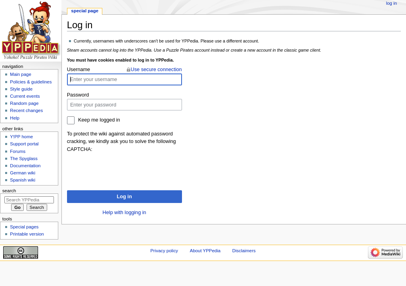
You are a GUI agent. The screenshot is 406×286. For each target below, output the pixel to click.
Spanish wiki (22, 180)
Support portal (24, 143)
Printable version (27, 234)
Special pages (24, 226)
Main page (20, 74)
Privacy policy (164, 250)
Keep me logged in (99, 120)
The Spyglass (23, 158)
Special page (84, 10)
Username (78, 69)
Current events (25, 96)
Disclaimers (244, 250)
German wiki (22, 172)
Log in (124, 196)
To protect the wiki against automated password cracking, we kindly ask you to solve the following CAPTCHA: (121, 141)
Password (78, 95)
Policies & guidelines (31, 81)
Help (14, 118)
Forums (17, 151)
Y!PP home (21, 136)
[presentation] (127, 168)
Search (9, 190)
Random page (24, 103)
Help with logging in (124, 212)
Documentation (25, 165)
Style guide (21, 89)
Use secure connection (156, 69)
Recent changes (26, 110)
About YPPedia (205, 250)
